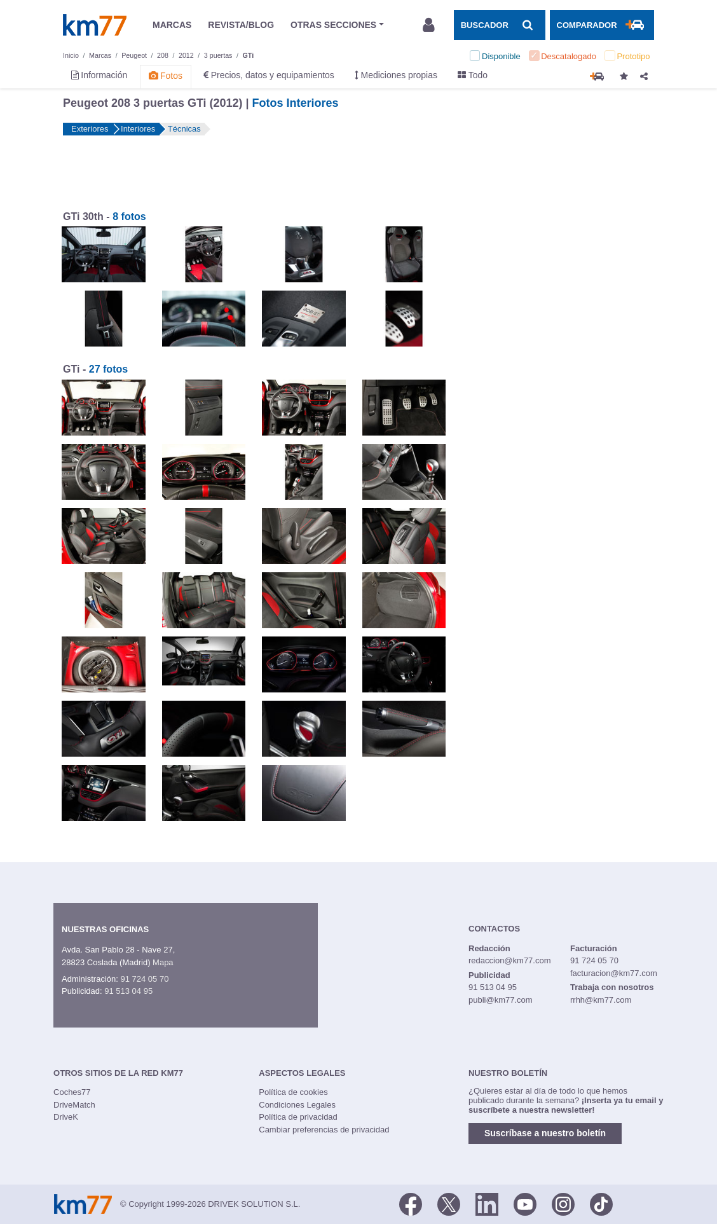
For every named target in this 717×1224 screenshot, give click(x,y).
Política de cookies (293, 1092)
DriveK (65, 1117)
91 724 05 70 (144, 979)
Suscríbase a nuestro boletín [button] (545, 1133)
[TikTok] (601, 1203)
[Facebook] (410, 1203)
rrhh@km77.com (600, 1000)
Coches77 (72, 1092)
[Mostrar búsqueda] (499, 24)
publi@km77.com (500, 1000)
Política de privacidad (298, 1117)
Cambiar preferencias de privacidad (324, 1129)
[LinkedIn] (486, 1203)
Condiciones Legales (297, 1105)
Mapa (163, 962)
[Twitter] (448, 1203)
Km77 (94, 25)
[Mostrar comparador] (602, 24)
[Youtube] (525, 1203)
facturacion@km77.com (613, 973)
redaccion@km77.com (509, 960)
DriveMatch (74, 1105)
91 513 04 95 (128, 991)
